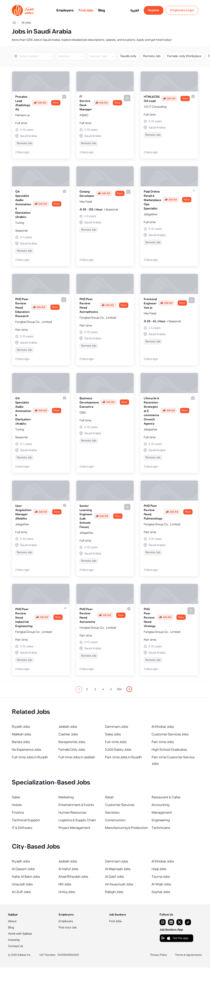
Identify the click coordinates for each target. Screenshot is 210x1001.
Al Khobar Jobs (163, 726)
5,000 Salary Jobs (118, 749)
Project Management (74, 828)
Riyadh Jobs (21, 726)
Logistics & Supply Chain (77, 820)
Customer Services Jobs (170, 734)
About (12, 921)
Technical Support (26, 820)
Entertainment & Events (76, 805)
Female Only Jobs (71, 749)
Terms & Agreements (188, 955)
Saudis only (128, 56)
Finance (18, 812)
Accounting (160, 805)
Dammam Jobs (116, 726)
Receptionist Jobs (71, 742)
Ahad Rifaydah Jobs (73, 876)
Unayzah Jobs (22, 884)
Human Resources (72, 812)
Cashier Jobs (68, 734)
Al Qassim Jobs (23, 869)
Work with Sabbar (20, 934)
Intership (14, 940)
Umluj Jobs (66, 892)
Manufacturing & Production (126, 828)
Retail (109, 797)
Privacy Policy (158, 955)
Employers (65, 10)
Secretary (112, 812)
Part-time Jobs (163, 742)
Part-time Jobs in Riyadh (123, 757)
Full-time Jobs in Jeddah (76, 757)
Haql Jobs (159, 869)
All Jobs (26, 23)
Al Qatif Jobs (114, 876)
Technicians (161, 828)
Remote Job (151, 56)
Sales (16, 797)
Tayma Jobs (161, 876)
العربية (134, 10)
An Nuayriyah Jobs (119, 884)
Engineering (161, 820)
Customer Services (119, 805)
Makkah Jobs (21, 734)
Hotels (17, 805)
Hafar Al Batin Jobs (26, 876)
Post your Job (68, 927)
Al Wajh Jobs (161, 884)
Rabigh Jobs (114, 892)
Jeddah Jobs (67, 726)
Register (153, 10)
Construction (115, 820)
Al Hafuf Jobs (68, 869)
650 (119, 689)
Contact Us (15, 946)
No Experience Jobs (26, 749)
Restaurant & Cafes (166, 797)
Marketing (66, 797)
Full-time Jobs (115, 742)
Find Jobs (85, 10)
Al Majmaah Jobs (117, 869)
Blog (101, 10)
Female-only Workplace (184, 56)
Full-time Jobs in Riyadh (30, 757)
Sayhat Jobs (161, 892)
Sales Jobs (113, 734)
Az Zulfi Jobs (21, 892)
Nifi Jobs (64, 884)
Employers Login (182, 10)
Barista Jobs (21, 742)
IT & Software (22, 828)
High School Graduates (169, 749)
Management (162, 812)
